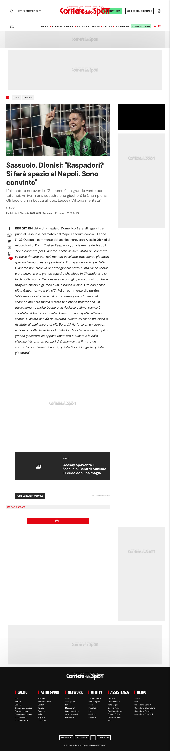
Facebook (66, 737)
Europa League (21, 711)
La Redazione (114, 701)
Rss (89, 711)
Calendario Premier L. (144, 714)
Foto (136, 701)
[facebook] (9, 229)
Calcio (108, 26)
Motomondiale (44, 701)
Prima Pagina (94, 701)
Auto (67, 698)
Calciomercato (21, 720)
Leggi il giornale (141, 11)
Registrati (92, 717)
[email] (9, 247)
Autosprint (70, 701)
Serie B (18, 705)
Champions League (23, 708)
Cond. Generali (114, 717)
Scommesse (122, 26)
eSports (41, 717)
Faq (109, 720)
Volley (40, 714)
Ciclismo (42, 720)
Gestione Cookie (115, 711)
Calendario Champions (144, 708)
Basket (41, 705)
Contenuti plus (141, 26)
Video (137, 698)
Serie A (44, 26)
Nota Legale (113, 705)
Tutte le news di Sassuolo (30, 496)
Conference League (23, 714)
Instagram (82, 737)
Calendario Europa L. (143, 711)
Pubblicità (93, 708)
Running (41, 711)
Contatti (111, 698)
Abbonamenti (94, 698)
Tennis (41, 708)
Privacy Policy (114, 714)
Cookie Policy (114, 708)
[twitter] (9, 241)
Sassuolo (27, 97)
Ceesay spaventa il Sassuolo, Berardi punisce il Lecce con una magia (84, 469)
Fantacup (69, 717)
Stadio (16, 97)
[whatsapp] (9, 235)
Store (90, 705)
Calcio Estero (21, 717)
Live (159, 26)
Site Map (92, 714)
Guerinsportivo (72, 711)
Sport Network (71, 714)
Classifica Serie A (63, 26)
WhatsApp (104, 737)
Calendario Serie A (88, 26)
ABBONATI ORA (112, 11)
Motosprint (70, 708)
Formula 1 (42, 698)
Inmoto (68, 705)
